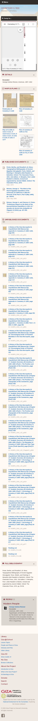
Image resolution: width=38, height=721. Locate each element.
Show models (5, 657)
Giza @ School (7, 640)
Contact (4, 684)
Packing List (12, 548)
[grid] (30, 48)
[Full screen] (33, 24)
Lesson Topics (5, 642)
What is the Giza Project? (9, 672)
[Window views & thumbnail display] (23, 24)
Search (4, 681)
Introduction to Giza (7, 669)
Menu (6, 2)
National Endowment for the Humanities (15, 702)
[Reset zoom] (17, 60)
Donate (4, 678)
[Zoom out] (12, 60)
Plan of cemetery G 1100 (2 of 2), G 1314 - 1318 (26, 152)
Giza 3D (4, 654)
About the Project (8, 666)
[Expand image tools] (20, 29)
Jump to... (8, 18)
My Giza (4, 660)
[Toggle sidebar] (4, 24)
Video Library (5, 650)
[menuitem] (19, 657)
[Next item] (15, 65)
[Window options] (28, 24)
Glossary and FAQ (7, 648)
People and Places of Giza (9, 645)
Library (4, 636)
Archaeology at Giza (7, 674)
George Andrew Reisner (17, 607)
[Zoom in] (7, 60)
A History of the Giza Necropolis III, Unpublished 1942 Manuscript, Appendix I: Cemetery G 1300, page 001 (21, 311)
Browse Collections (7, 662)
